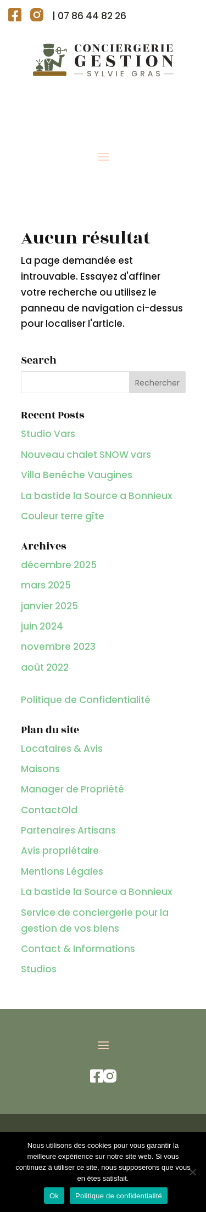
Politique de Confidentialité (86, 699)
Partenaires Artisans (68, 830)
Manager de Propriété (72, 789)
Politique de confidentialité (118, 1196)
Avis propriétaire (60, 850)
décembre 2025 (59, 564)
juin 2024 (42, 626)
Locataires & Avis (62, 748)
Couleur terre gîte (62, 516)
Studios (39, 969)
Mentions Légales (62, 871)
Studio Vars (48, 433)
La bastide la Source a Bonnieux (96, 495)
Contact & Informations (78, 948)
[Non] (192, 1171)
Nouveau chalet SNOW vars (86, 454)
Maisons (40, 768)
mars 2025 (46, 585)
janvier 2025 (49, 606)
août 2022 (45, 667)
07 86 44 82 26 (92, 15)
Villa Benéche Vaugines (76, 475)
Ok (54, 1196)
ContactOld (49, 810)
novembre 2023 (58, 646)
